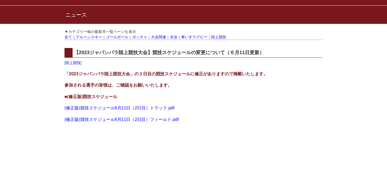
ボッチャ (139, 37)
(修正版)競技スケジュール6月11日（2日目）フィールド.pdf (121, 119)
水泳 (173, 37)
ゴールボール (117, 37)
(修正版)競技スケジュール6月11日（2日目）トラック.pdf (119, 108)
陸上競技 (218, 37)
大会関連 (158, 37)
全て (68, 37)
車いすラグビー (194, 37)
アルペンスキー (89, 37)
